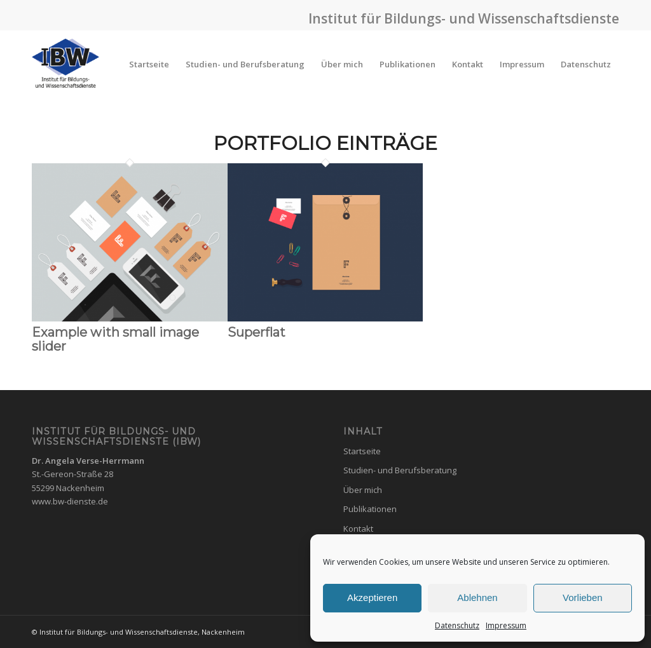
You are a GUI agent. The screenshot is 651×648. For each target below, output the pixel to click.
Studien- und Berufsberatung (399, 470)
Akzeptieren (372, 597)
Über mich (362, 490)
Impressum (506, 625)
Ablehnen (477, 597)
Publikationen (370, 509)
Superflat (256, 332)
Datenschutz (457, 625)
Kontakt (358, 528)
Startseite (362, 451)
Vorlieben (583, 597)
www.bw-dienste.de (70, 501)
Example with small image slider (115, 339)
